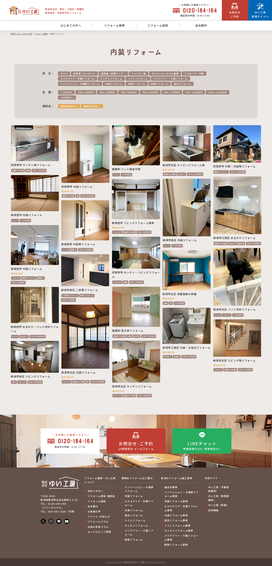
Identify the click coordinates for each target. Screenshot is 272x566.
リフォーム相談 (157, 25)
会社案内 (201, 25)
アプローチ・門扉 (194, 73)
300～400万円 (129, 92)
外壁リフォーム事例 (176, 501)
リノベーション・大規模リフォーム (80, 83)
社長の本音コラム (98, 526)
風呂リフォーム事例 (176, 520)
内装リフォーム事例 (176, 515)
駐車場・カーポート (84, 73)
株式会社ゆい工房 (134, 562)
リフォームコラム (98, 521)
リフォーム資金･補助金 (101, 496)
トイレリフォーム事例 (177, 525)
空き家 (241, 243)
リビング (117, 232)
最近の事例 (170, 487)
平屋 (129, 336)
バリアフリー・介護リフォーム (171, 78)
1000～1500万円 (217, 92)
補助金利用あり (69, 106)
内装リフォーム (113, 83)
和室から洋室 (18, 170)
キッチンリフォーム (111, 78)
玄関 (28, 170)
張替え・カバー (221, 172)
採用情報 (213, 510)
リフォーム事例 (114, 25)
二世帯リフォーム (70, 295)
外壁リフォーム (136, 83)
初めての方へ (95, 491)
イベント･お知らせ (99, 516)
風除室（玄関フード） (113, 73)
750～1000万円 (193, 92)
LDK (14, 382)
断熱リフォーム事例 (176, 544)
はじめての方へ (71, 25)
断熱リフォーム (159, 83)
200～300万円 (107, 92)
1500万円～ (67, 97)
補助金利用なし (91, 106)
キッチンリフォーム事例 (178, 530)
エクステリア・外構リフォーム (78, 78)
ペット (116, 174)
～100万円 (66, 92)
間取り (73, 249)
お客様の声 (94, 511)
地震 (166, 303)
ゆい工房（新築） (218, 505)
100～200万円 (86, 92)
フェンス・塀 (138, 73)
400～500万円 (150, 92)
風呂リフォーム (182, 83)
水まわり (181, 174)
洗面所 (177, 356)
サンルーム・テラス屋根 (165, 73)
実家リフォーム (29, 278)
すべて (64, 73)
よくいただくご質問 (99, 532)
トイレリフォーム (138, 78)
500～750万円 (172, 92)
